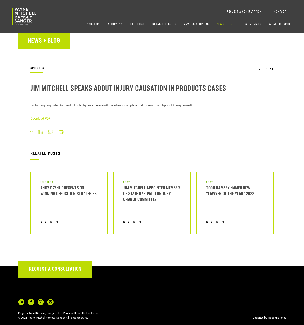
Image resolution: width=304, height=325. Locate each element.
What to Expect (280, 24)
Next (269, 69)
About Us (93, 24)
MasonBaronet (277, 317)
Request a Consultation (244, 11)
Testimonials (251, 24)
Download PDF (40, 118)
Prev (256, 69)
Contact (280, 11)
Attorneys (115, 24)
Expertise (137, 24)
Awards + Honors (196, 24)
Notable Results (164, 24)
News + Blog (226, 24)
